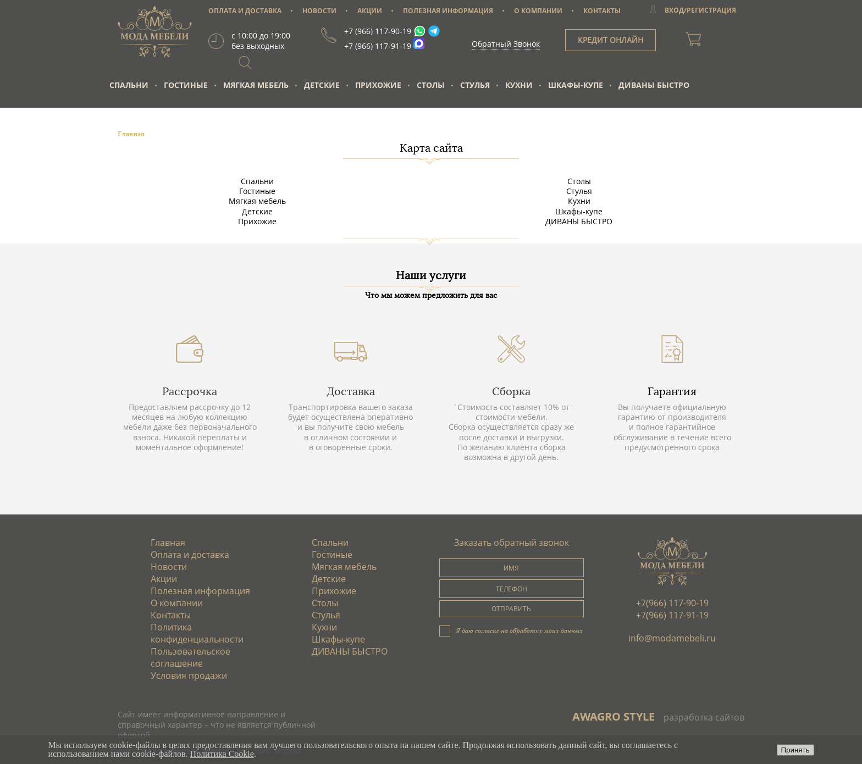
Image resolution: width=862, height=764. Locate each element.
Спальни (128, 85)
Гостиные (186, 85)
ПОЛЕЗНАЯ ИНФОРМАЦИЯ (448, 10)
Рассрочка (189, 391)
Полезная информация (200, 591)
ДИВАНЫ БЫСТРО (653, 85)
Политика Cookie (222, 754)
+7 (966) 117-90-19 (377, 31)
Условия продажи (189, 675)
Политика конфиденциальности (197, 633)
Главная (168, 542)
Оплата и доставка (190, 555)
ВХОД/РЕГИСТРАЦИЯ (700, 10)
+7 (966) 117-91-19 (377, 46)
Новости (169, 567)
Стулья (475, 85)
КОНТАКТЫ (602, 10)
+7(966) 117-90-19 (672, 603)
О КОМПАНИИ (538, 10)
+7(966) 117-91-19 (672, 615)
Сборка (511, 391)
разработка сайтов (704, 717)
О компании (177, 603)
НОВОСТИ (319, 10)
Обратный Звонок (506, 43)
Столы (431, 85)
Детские (322, 85)
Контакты (171, 615)
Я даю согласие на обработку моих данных (519, 630)
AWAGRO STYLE (613, 716)
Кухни (519, 85)
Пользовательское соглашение (190, 657)
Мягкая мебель (256, 85)
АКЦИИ (369, 10)
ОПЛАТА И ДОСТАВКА (244, 10)
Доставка (351, 391)
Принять (795, 750)
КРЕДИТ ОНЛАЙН (610, 40)
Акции (164, 579)
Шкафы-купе (575, 85)
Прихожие (378, 85)
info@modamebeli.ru (672, 638)
